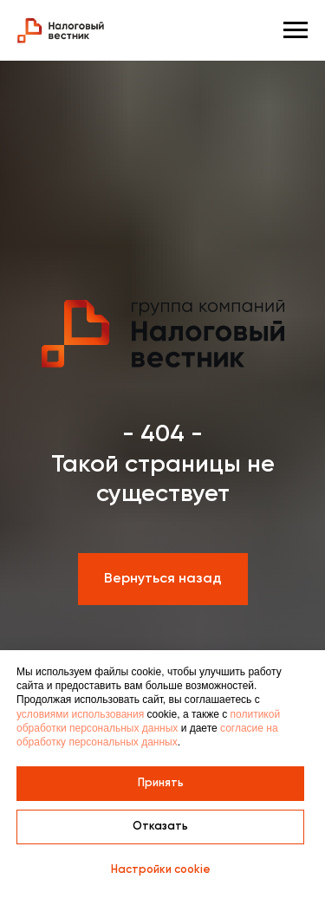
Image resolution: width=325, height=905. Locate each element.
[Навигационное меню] (295, 30)
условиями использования (80, 714)
